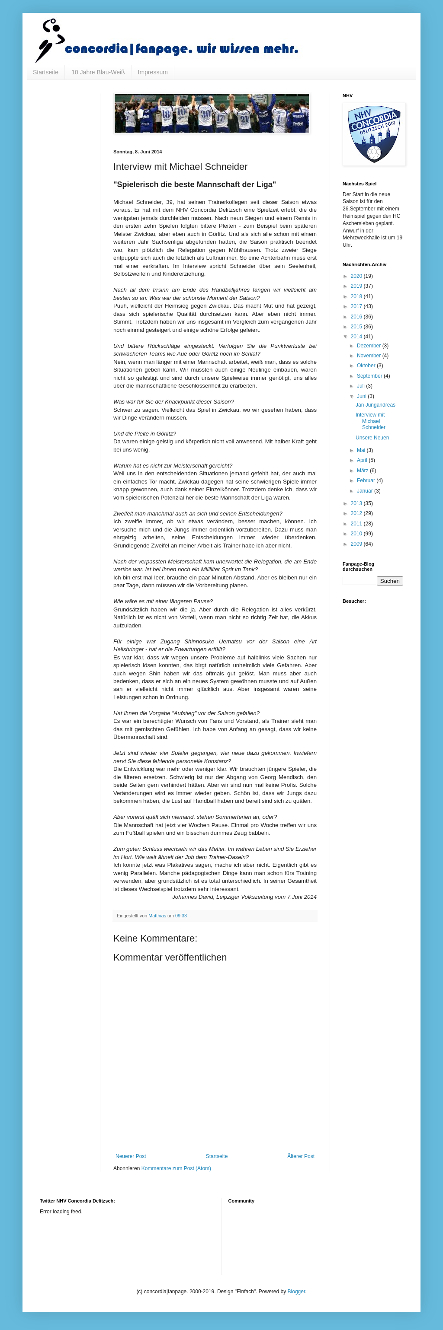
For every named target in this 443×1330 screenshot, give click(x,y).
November (369, 356)
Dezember (369, 346)
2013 (357, 503)
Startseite (45, 72)
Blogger (296, 1292)
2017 (357, 306)
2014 (357, 337)
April (363, 460)
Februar (366, 480)
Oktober (367, 366)
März (363, 471)
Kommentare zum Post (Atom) (176, 1168)
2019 (357, 286)
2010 (357, 534)
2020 (357, 276)
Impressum (153, 72)
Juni (362, 396)
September (370, 376)
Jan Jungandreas (375, 405)
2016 (357, 317)
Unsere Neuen (372, 438)
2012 (357, 513)
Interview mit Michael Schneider (370, 421)
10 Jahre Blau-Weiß (98, 72)
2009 (357, 544)
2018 (357, 296)
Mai (362, 450)
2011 (357, 524)
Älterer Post (301, 1156)
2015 (357, 327)
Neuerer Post (131, 1156)
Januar (365, 491)
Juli (361, 386)
